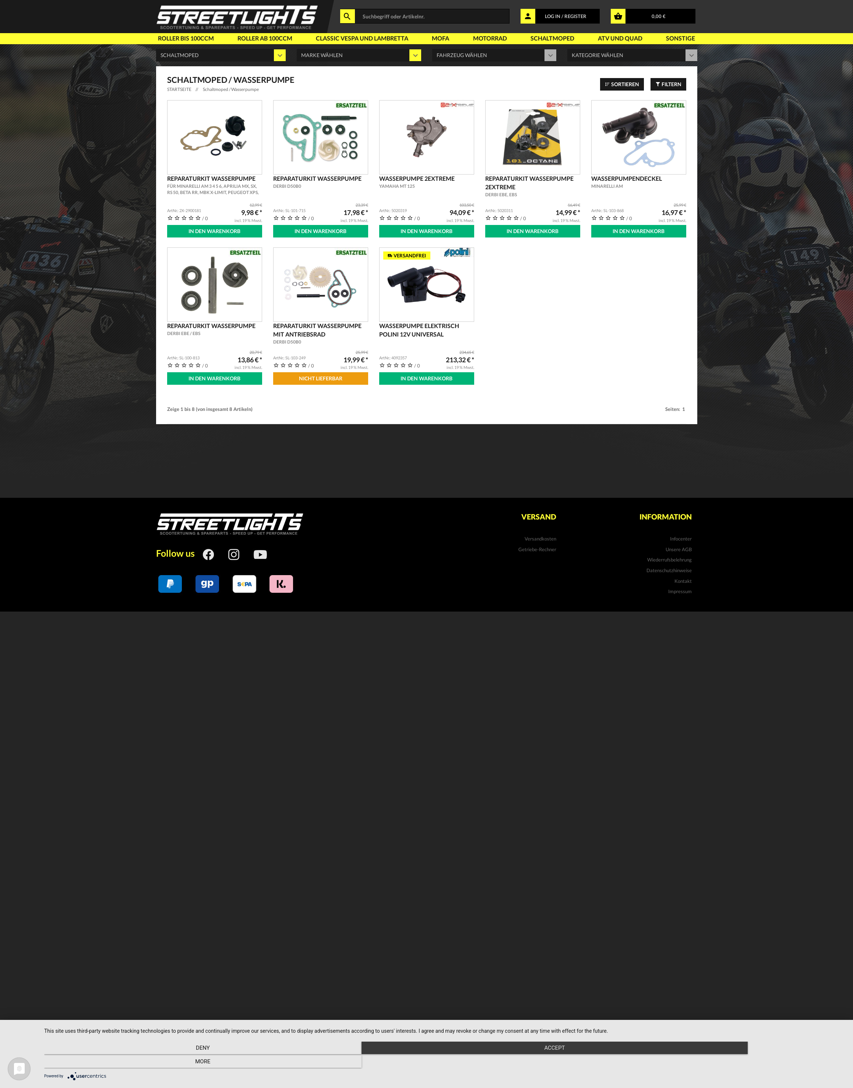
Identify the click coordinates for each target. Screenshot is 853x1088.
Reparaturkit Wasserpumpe (214, 185)
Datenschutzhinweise (669, 568)
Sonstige (680, 38)
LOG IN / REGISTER (565, 16)
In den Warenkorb (214, 231)
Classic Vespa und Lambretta (362, 38)
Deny (165, 1062)
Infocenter (681, 537)
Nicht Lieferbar (320, 377)
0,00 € (659, 16)
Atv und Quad (620, 38)
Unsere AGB (679, 547)
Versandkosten (540, 537)
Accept (444, 1062)
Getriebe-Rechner (537, 547)
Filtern (668, 84)
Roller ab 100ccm (264, 38)
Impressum (680, 589)
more (725, 1062)
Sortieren (622, 84)
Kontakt (683, 579)
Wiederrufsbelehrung (669, 558)
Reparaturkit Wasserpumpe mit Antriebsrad (320, 332)
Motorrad (490, 38)
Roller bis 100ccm (186, 38)
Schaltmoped (552, 38)
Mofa (440, 38)
